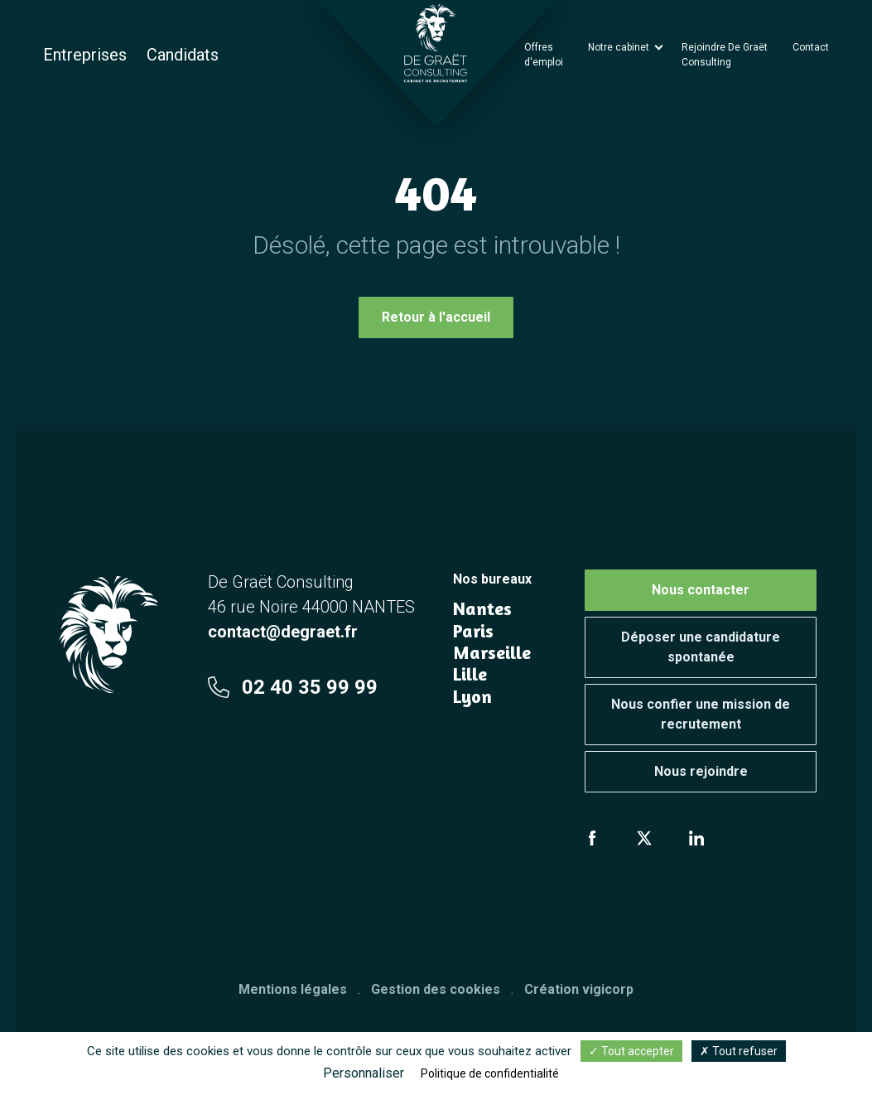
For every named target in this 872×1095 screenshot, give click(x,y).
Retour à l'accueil (436, 317)
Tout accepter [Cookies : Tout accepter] (631, 1051)
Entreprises (85, 55)
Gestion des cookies (435, 989)
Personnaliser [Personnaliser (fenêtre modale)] (363, 1073)
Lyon (472, 696)
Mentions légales (292, 989)
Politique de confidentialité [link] (490, 1073)
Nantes (482, 608)
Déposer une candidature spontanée (700, 647)
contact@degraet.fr (283, 632)
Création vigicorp (579, 989)
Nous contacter (700, 590)
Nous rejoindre (701, 771)
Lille (470, 674)
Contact (811, 47)
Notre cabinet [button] (620, 47)
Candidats (183, 55)
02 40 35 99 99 (293, 687)
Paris (473, 631)
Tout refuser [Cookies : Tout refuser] (739, 1051)
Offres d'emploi (543, 54)
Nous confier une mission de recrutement (700, 714)
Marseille (492, 652)
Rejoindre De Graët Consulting (725, 54)
